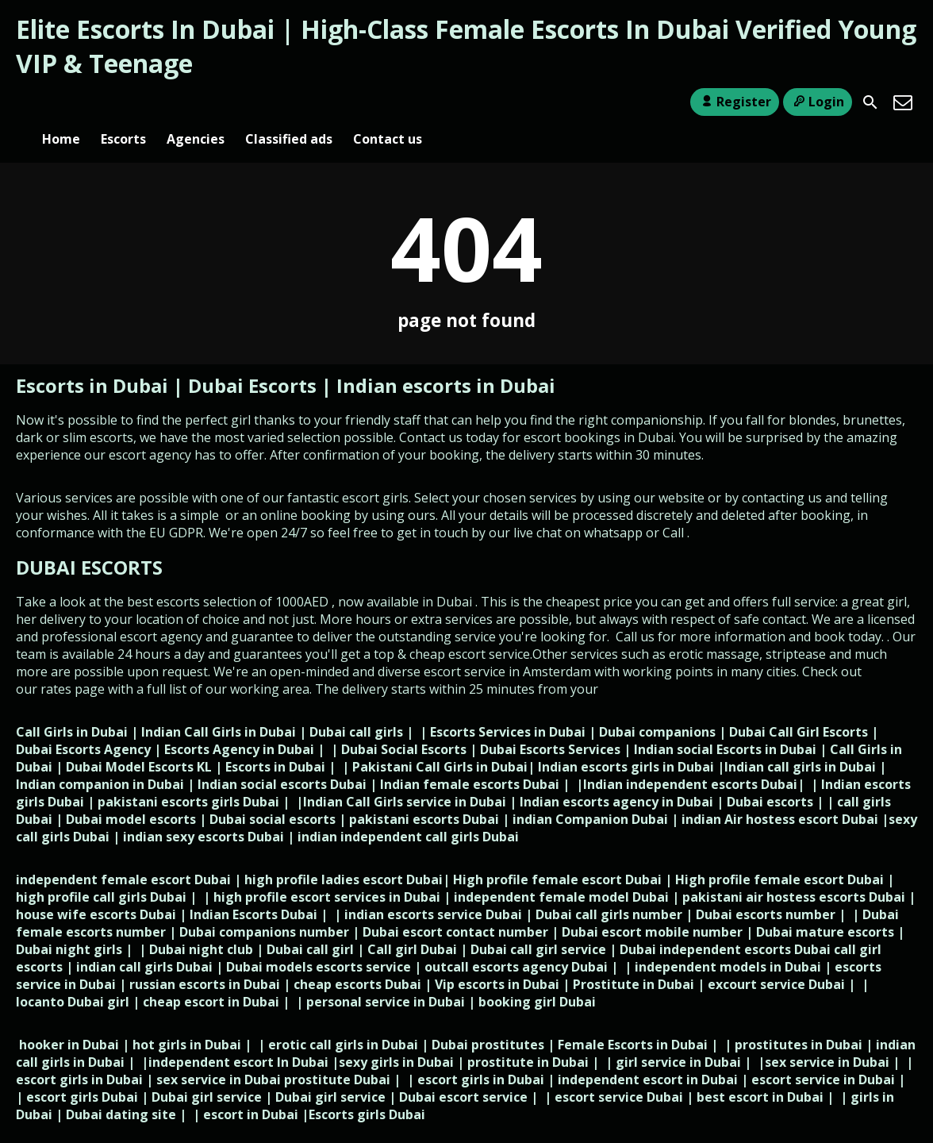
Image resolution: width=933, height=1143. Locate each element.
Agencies (196, 102)
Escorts (123, 102)
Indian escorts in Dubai (445, 359)
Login (817, 101)
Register (734, 101)
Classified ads (288, 102)
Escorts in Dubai (94, 359)
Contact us (387, 102)
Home (61, 102)
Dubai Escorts (252, 359)
